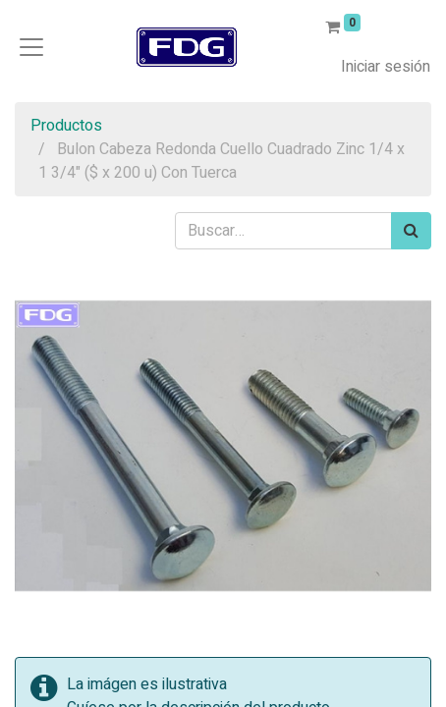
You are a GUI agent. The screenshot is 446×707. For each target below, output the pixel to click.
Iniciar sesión (385, 67)
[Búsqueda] (411, 230)
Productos (66, 125)
